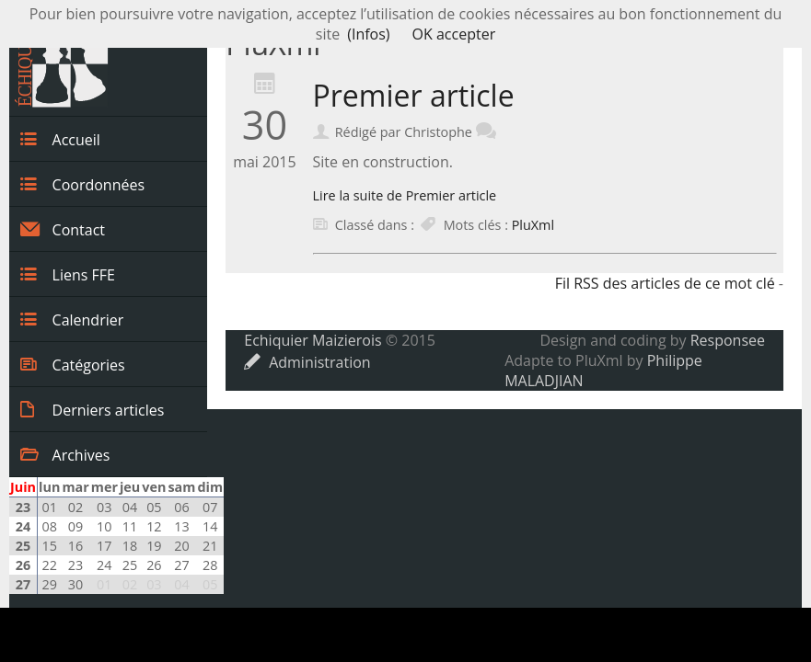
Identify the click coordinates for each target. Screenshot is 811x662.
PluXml (533, 225)
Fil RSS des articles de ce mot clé (665, 283)
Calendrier (71, 319)
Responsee (727, 340)
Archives (65, 454)
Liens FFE (67, 274)
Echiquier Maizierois (312, 340)
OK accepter (454, 34)
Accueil (60, 139)
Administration (307, 362)
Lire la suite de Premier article (405, 195)
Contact (62, 229)
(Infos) (368, 34)
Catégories (72, 364)
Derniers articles (92, 409)
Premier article (414, 95)
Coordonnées (82, 184)
